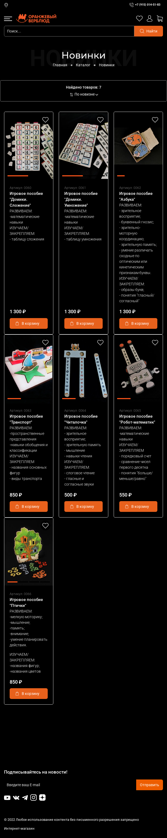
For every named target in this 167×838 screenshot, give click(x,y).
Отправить (149, 785)
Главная (60, 65)
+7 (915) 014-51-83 (147, 4)
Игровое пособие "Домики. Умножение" (81, 199)
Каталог (83, 65)
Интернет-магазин (19, 828)
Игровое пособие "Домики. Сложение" (26, 199)
